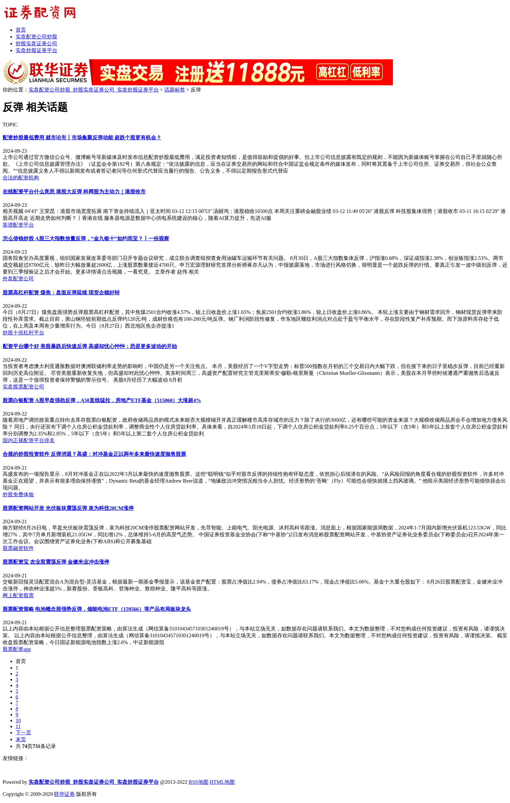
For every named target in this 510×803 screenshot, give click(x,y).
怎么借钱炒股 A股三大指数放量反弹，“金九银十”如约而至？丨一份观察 (86, 238)
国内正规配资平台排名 (29, 440)
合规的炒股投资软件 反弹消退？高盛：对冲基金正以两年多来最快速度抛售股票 (94, 454)
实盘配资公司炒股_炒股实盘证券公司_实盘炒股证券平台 (94, 89)
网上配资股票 (18, 595)
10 (18, 720)
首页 (21, 661)
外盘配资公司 (18, 278)
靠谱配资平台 (18, 225)
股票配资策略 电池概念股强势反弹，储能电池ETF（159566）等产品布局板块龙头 (97, 609)
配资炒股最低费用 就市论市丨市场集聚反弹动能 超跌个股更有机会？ (82, 137)
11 (18, 726)
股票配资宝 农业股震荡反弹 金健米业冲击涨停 (56, 562)
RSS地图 (198, 782)
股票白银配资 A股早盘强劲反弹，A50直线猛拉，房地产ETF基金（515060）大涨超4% (102, 400)
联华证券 (64, 794)
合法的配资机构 (21, 177)
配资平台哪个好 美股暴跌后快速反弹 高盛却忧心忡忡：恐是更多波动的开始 (90, 346)
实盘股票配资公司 (23, 386)
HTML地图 (222, 782)
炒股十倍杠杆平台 (23, 332)
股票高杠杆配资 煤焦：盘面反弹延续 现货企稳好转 (61, 292)
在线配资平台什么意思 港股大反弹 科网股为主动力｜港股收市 (74, 191)
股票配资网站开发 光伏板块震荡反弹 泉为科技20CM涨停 (68, 508)
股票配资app (17, 649)
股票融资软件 (18, 548)
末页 (21, 739)
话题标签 (174, 89)
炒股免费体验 (18, 494)
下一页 (23, 732)
